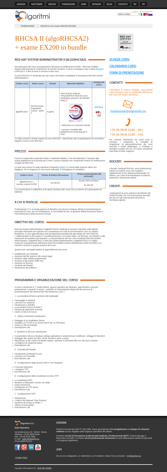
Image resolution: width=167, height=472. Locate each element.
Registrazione (146, 11)
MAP (62, 167)
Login (134, 11)
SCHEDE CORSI (119, 59)
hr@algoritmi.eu (134, 456)
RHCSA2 (99, 107)
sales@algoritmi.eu (30, 439)
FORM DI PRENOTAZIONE (126, 72)
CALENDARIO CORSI (122, 66)
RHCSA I (99, 69)
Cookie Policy (21, 457)
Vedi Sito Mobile (44, 468)
